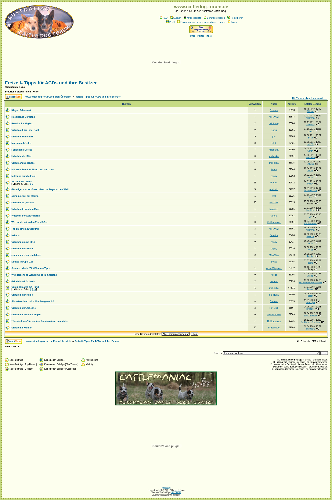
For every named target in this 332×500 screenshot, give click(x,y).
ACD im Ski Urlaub (21, 181)
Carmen (274, 301)
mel (274, 196)
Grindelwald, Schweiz (23, 281)
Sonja (274, 130)
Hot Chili (274, 202)
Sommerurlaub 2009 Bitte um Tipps (30, 268)
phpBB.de (176, 495)
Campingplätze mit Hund (25, 287)
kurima (273, 215)
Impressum (166, 488)
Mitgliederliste (192, 18)
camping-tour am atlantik (25, 196)
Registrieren (235, 18)
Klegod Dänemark (21, 110)
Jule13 (310, 144)
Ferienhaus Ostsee (21, 149)
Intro (192, 36)
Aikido (274, 275)
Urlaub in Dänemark (22, 136)
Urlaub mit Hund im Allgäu (26, 314)
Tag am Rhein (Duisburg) (25, 229)
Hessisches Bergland (23, 117)
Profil (170, 22)
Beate (274, 261)
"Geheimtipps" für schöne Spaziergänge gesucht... (39, 321)
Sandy (310, 151)
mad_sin (274, 189)
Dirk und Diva (310, 190)
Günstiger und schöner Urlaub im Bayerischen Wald (40, 189)
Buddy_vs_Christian (310, 322)
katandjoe (310, 302)
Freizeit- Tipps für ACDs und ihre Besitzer (51, 82)
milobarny (274, 123)
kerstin (310, 256)
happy (274, 176)
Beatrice (274, 235)
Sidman (274, 110)
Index (209, 36)
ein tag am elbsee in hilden (26, 255)
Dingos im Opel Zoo (22, 261)
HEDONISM (176, 492)
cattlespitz (310, 329)
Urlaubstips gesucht (22, 202)
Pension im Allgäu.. (22, 123)
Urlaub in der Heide (22, 248)
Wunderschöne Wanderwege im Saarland (34, 275)
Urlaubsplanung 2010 (23, 242)
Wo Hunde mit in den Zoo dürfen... (30, 222)
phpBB (159, 490)
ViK (310, 217)
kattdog (310, 164)
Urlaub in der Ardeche (23, 308)
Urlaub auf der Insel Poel (25, 130)
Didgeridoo (273, 327)
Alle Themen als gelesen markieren (309, 98)
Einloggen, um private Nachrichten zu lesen (201, 22)
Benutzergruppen (214, 18)
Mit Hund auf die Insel (23, 176)
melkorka (274, 156)
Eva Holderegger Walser (310, 282)
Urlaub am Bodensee (23, 163)
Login (232, 22)
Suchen (175, 18)
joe (273, 136)
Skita (310, 138)
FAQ (163, 18)
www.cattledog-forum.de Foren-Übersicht (48, 96)
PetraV (274, 182)
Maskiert (274, 209)
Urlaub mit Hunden (21, 327)
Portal (200, 36)
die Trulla (274, 294)
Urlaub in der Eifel (21, 156)
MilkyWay (274, 117)
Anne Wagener (274, 268)
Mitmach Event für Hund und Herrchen (32, 169)
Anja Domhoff (274, 314)
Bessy (310, 296)
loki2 (273, 143)
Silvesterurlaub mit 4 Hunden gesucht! (32, 301)
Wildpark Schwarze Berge (25, 215)
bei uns (15, 235)
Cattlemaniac (274, 222)
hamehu (274, 281)
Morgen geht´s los (21, 143)
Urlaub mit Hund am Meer (25, 209)
